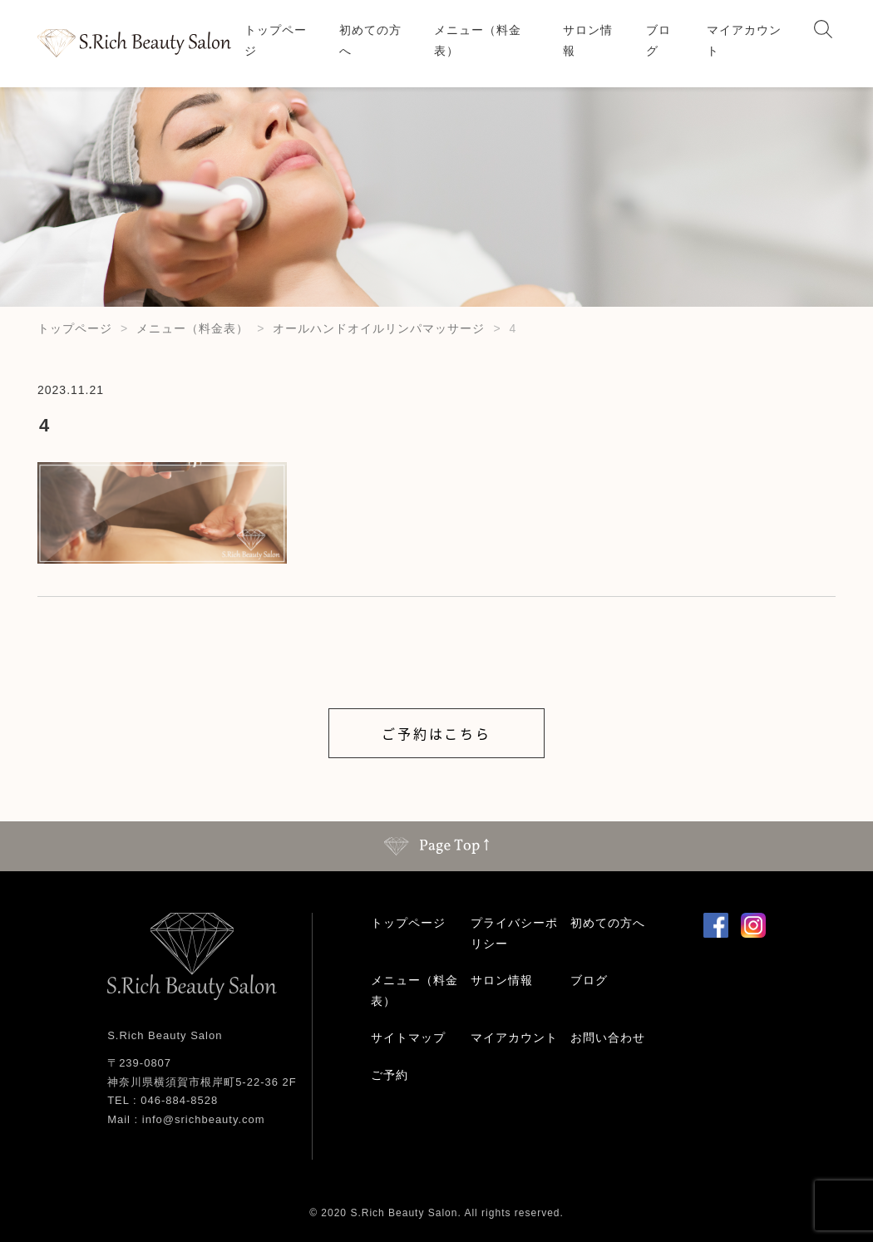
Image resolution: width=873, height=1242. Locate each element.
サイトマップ (408, 1037)
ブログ (658, 40)
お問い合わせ (607, 1037)
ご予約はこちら (436, 733)
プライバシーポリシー (514, 933)
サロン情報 (588, 40)
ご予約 (389, 1075)
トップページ (275, 40)
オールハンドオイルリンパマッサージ (379, 328)
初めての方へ (370, 40)
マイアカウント (744, 40)
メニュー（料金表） (477, 40)
